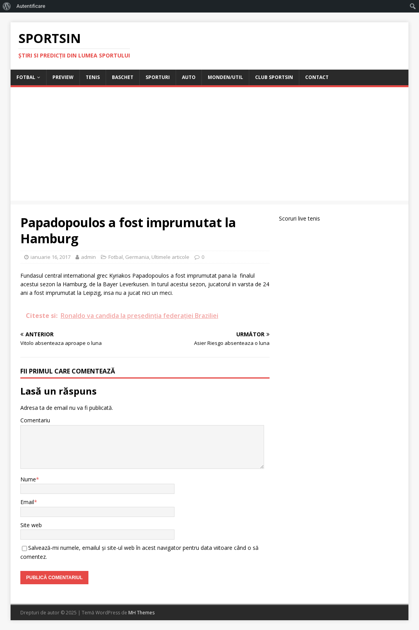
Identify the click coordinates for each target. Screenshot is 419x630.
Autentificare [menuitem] (30, 6)
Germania (137, 256)
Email (27, 502)
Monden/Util (225, 77)
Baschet (122, 77)
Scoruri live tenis (299, 218)
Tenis (93, 77)
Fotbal (25, 77)
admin (88, 256)
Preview (63, 77)
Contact (317, 77)
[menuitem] (7, 6)
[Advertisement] (209, 146)
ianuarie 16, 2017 (50, 256)
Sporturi (158, 77)
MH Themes (141, 612)
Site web (31, 525)
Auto (189, 77)
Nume (28, 479)
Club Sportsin (274, 77)
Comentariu (35, 420)
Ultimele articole (170, 256)
